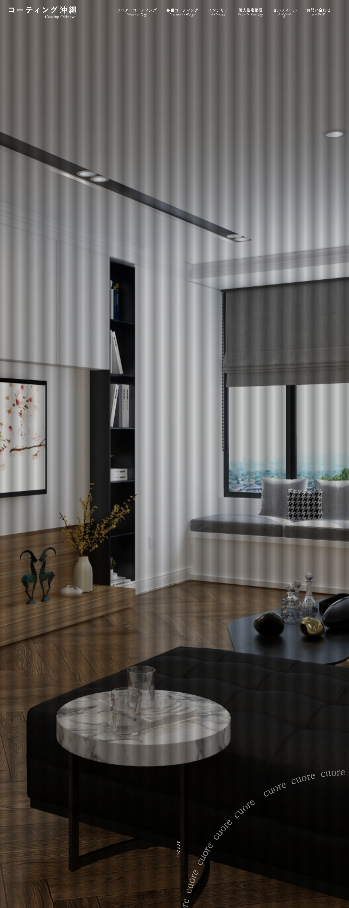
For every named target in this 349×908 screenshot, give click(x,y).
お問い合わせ (319, 12)
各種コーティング (182, 12)
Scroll (178, 849)
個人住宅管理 (250, 12)
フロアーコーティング (137, 12)
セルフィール (285, 12)
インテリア (218, 12)
